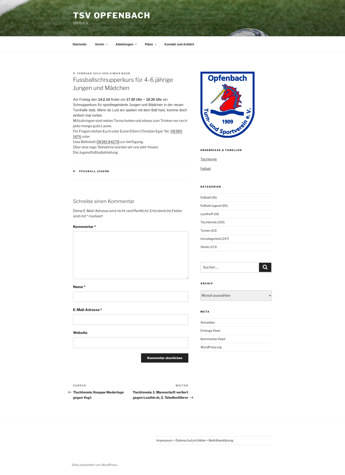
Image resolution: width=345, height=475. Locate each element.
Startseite (80, 44)
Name (79, 287)
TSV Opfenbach (111, 15)
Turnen (205, 230)
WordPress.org (211, 347)
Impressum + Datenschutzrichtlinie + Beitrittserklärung (194, 440)
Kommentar (84, 227)
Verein (101, 44)
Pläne (151, 44)
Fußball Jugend (94, 171)
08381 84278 (107, 142)
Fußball (205, 168)
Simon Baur (120, 73)
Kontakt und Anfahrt (179, 44)
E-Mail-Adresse (87, 310)
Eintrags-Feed (210, 330)
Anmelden (207, 322)
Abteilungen (127, 44)
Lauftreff (206, 214)
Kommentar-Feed (212, 339)
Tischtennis (208, 159)
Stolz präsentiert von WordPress (94, 465)
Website (80, 333)
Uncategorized (210, 238)
